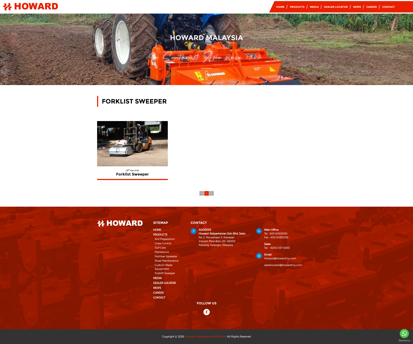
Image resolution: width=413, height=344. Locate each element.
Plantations (162, 252)
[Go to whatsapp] (404, 333)
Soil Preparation (165, 239)
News (357, 7)
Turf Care (160, 247)
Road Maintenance (166, 260)
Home (280, 7)
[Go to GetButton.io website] (404, 340)
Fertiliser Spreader (166, 256)
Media (314, 7)
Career (371, 7)
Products (297, 7)
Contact (388, 7)
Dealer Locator (336, 7)
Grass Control (163, 243)
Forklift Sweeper (165, 273)
